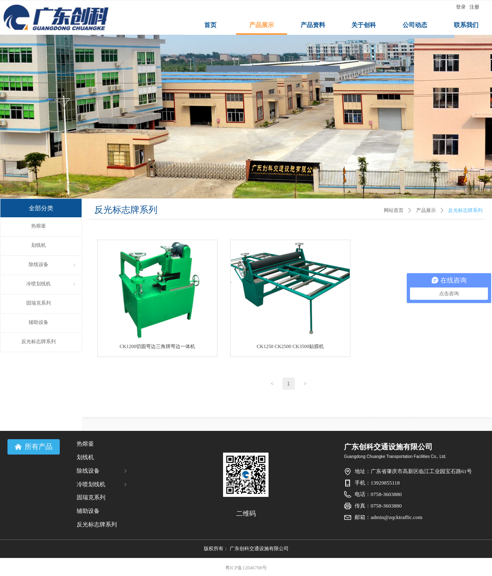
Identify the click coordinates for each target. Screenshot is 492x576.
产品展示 (426, 210)
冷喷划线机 (102, 484)
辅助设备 (88, 511)
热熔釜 (85, 444)
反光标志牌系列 (465, 210)
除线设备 (102, 471)
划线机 (85, 457)
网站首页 (393, 210)
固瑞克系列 (91, 497)
